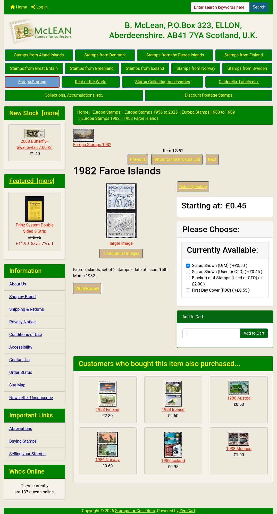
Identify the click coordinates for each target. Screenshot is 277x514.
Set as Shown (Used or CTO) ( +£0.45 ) (227, 271)
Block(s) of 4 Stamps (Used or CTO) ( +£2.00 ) (227, 281)
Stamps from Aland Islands (39, 55)
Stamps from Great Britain (34, 68)
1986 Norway (107, 459)
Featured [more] (31, 180)
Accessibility (20, 347)
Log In (39, 7)
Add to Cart (254, 333)
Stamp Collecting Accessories (162, 81)
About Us (17, 284)
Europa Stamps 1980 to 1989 (208, 112)
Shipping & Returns (26, 309)
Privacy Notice (22, 321)
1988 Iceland (173, 460)
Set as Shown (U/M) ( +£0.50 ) (219, 265)
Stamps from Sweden (247, 68)
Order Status (20, 372)
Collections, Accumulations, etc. (74, 95)
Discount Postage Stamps (208, 95)
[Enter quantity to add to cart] (211, 333)
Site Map (17, 385)
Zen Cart (187, 510)
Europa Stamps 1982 (100, 118)
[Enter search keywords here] (220, 7)
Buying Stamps (23, 441)
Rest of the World (90, 81)
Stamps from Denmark (105, 55)
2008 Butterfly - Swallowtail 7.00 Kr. (35, 139)
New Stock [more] (34, 113)
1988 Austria (238, 398)
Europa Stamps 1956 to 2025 (151, 112)
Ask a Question (193, 186)
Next (212, 159)
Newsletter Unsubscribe (31, 397)
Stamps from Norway (196, 68)
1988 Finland (107, 409)
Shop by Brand (22, 296)
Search (259, 7)
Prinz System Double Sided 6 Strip (35, 215)
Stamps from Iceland (145, 68)
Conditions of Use (25, 334)
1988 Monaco (238, 448)
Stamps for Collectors (135, 510)
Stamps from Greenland (92, 68)
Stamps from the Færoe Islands (175, 55)
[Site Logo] (49, 31)
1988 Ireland (173, 409)
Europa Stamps (32, 81)
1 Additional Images (121, 253)
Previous (138, 159)
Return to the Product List (177, 159)
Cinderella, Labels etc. (239, 81)
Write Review (87, 288)
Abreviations (20, 428)
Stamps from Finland (243, 55)
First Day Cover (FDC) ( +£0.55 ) (221, 290)
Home (18, 7)
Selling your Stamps (27, 453)
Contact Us (19, 359)
